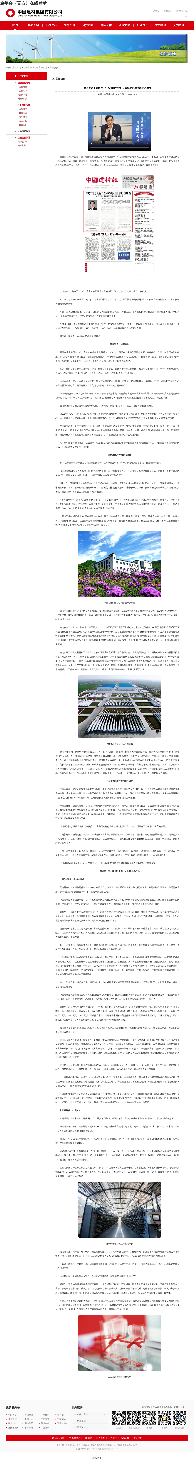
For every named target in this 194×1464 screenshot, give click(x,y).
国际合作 (106, 25)
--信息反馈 (22, 141)
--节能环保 (22, 117)
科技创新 (87, 25)
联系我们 (113, 1438)
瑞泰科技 (12, 1423)
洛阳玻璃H (13, 1427)
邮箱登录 (179, 11)
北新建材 (12, 1419)
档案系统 (167, 1406)
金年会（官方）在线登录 (23, 3)
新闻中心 (51, 25)
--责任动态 (22, 94)
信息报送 (146, 1406)
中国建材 (12, 1415)
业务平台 (69, 25)
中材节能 (29, 1427)
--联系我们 (22, 145)
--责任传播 (22, 98)
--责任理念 (22, 86)
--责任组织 (22, 90)
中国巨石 (29, 1419)
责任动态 (53, 67)
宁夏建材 (45, 1415)
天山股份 (29, 1415)
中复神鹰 (45, 1427)
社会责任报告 (24, 131)
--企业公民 (22, 124)
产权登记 (156, 1406)
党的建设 (160, 25)
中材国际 (61, 1419)
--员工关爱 (22, 121)
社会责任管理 (40, 67)
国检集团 (29, 1423)
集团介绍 (33, 25)
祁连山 (60, 1415)
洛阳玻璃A (62, 1423)
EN (186, 11)
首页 (19, 67)
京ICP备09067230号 (84, 1449)
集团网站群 (179, 1406)
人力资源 (178, 25)
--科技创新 (22, 113)
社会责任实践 (24, 105)
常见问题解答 (58, 1438)
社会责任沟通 (24, 137)
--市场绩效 (22, 109)
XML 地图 (97, 1458)
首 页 (15, 25)
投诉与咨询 (74, 1438)
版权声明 (125, 1438)
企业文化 (124, 25)
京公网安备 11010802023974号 (105, 1449)
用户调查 (100, 1438)
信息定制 (137, 1438)
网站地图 (88, 1438)
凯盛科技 (45, 1423)
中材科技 (45, 1419)
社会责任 (142, 25)
